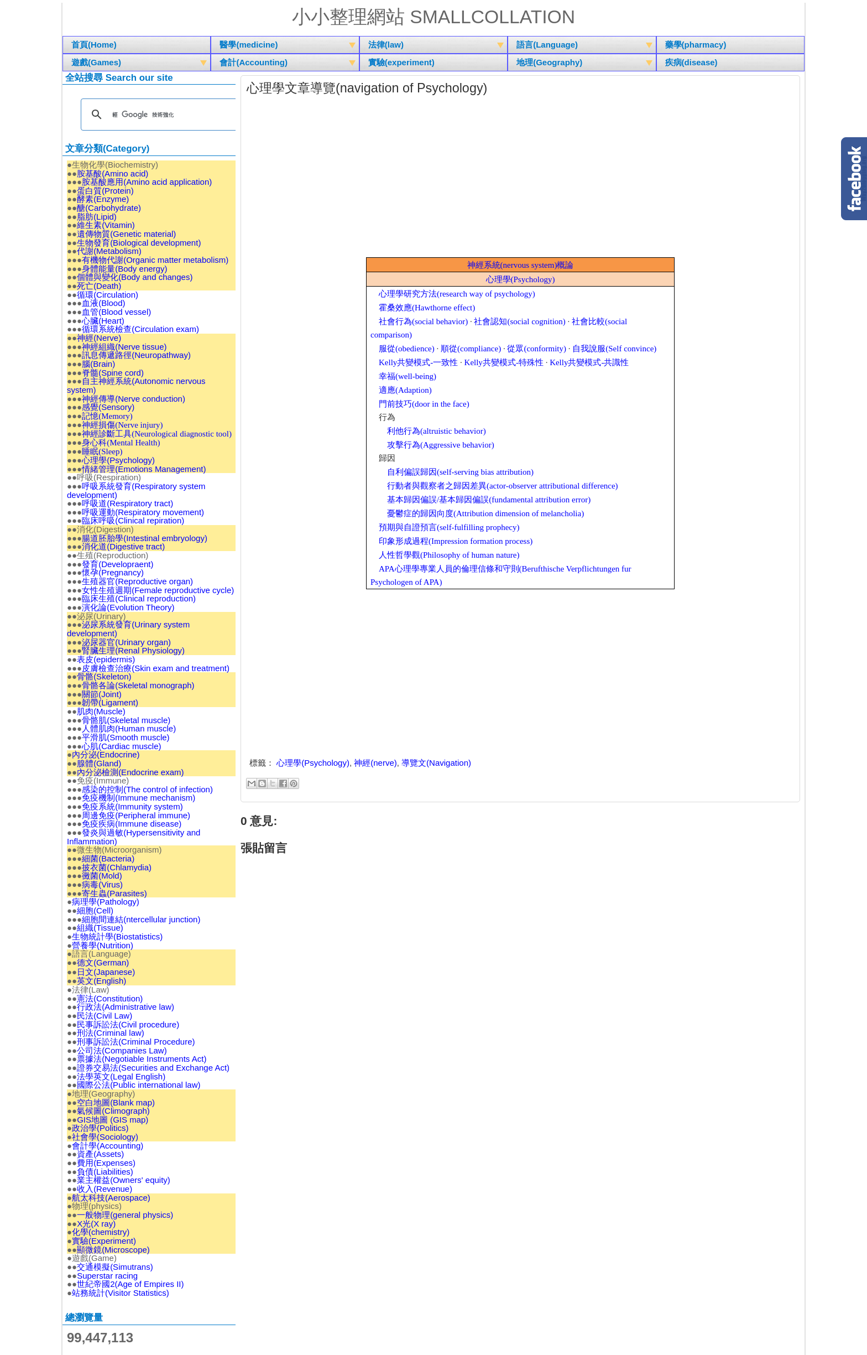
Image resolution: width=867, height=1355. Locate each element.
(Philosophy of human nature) (449, 554)
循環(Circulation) (107, 294)
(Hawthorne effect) (427, 307)
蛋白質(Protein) (105, 190)
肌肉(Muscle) (101, 710)
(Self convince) (614, 348)
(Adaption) (405, 389)
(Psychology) (520, 278)
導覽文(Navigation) (436, 762)
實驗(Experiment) (104, 1240)
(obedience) (407, 348)
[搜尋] (159, 114)
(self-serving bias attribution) (460, 471)
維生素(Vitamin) (106, 225)
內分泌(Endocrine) (106, 754)
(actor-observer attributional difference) (502, 485)
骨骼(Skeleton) (104, 676)
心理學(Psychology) (312, 762)
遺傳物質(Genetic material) (126, 233)
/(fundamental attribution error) (489, 499)
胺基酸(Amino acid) (112, 173)
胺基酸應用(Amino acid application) (147, 181)
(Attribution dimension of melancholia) (485, 512)
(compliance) (471, 348)
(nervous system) (520, 264)
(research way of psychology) (457, 293)
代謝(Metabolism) (109, 251)
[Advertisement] (520, 179)
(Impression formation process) (455, 540)
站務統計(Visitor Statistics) (120, 1292)
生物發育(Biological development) (139, 242)
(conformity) (536, 348)
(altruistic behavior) (436, 430)
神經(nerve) (375, 762)
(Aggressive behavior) (440, 444)
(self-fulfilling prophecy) (449, 526)
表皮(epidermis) (106, 658)
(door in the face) (424, 403)
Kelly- (418, 361)
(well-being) (407, 375)
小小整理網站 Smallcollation (433, 16)
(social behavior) (423, 320)
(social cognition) (519, 320)
